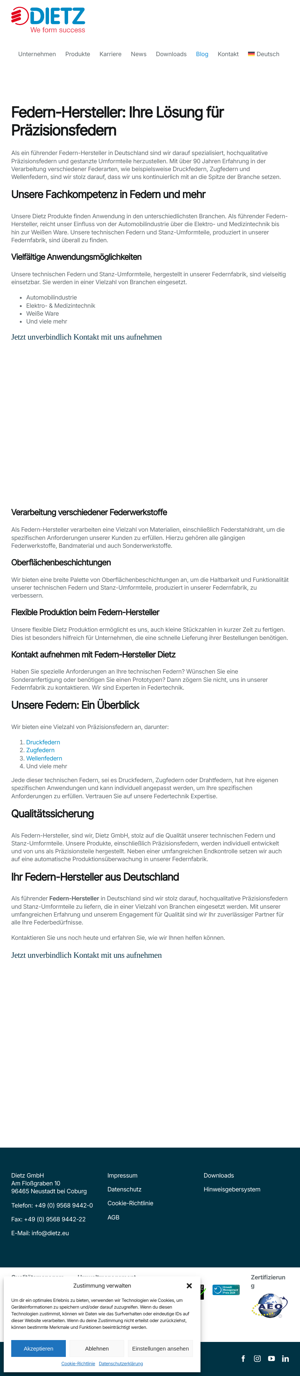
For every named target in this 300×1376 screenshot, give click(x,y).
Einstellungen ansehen (160, 1348)
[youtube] (271, 1358)
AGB (113, 1217)
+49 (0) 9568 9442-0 (63, 1205)
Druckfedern (43, 742)
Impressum (122, 1175)
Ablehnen (96, 1348)
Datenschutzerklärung (121, 1363)
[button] (189, 1286)
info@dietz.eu (49, 1233)
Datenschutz (124, 1189)
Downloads (218, 1175)
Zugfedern (40, 750)
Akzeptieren (38, 1348)
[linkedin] (285, 1358)
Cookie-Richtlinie (78, 1363)
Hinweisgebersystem (231, 1189)
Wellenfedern (44, 758)
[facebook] (243, 1358)
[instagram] (257, 1358)
